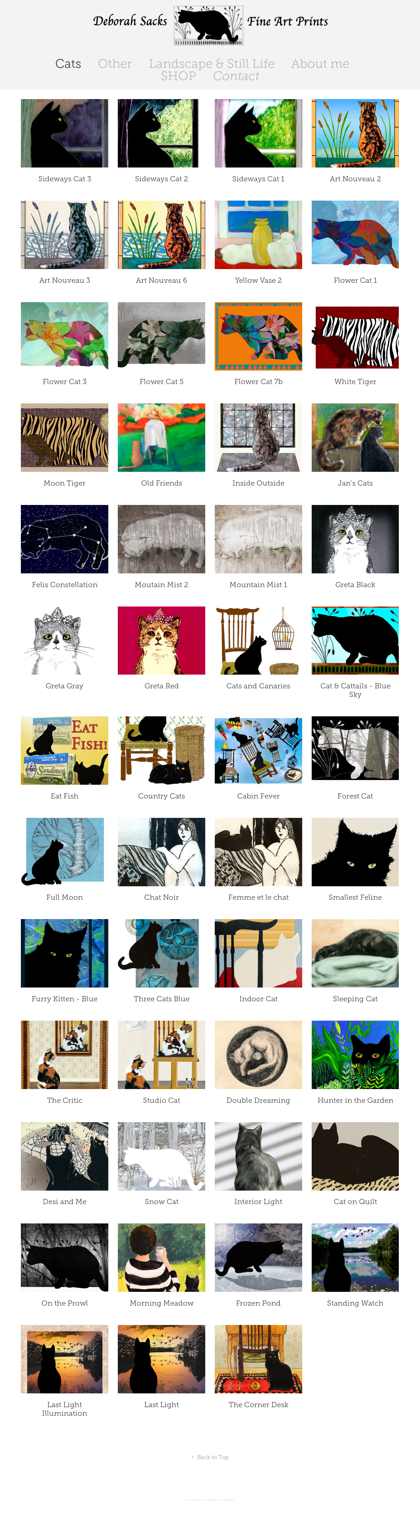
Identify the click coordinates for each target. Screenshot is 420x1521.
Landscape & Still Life (212, 64)
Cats (68, 64)
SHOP (178, 76)
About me (320, 64)
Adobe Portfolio (220, 1500)
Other (115, 64)
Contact (236, 76)
